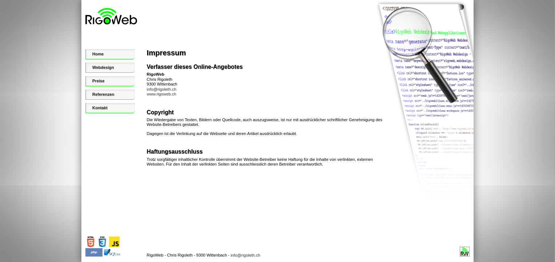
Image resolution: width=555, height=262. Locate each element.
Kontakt (100, 108)
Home (98, 54)
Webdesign (103, 67)
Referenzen (103, 94)
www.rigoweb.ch (161, 94)
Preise (98, 81)
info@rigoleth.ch (161, 89)
